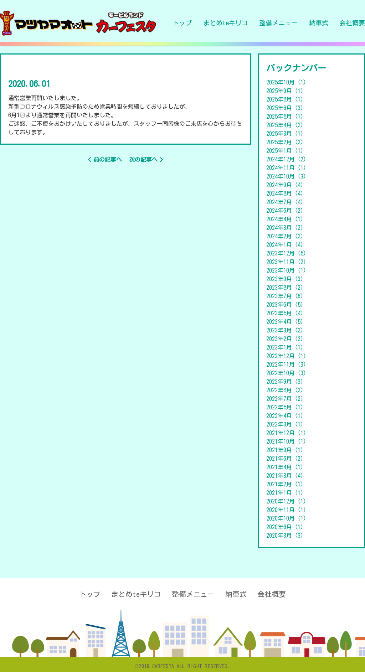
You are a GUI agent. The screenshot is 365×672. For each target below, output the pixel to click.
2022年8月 (284, 390)
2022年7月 (284, 399)
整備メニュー (278, 23)
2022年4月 (284, 416)
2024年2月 (284, 236)
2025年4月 (284, 125)
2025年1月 (284, 151)
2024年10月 (286, 176)
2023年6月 (284, 304)
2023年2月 (284, 339)
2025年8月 (284, 99)
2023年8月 (284, 287)
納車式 (318, 23)
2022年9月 (284, 381)
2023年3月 (284, 330)
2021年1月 (284, 493)
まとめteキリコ (225, 23)
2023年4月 (284, 322)
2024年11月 (286, 168)
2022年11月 (286, 364)
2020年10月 (286, 518)
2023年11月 (286, 262)
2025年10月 (286, 82)
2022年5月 (284, 407)
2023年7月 (284, 296)
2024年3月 (284, 228)
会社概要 (352, 23)
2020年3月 (284, 535)
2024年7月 (284, 202)
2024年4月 (284, 219)
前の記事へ (107, 159)
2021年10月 (286, 441)
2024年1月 (284, 245)
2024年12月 (286, 159)
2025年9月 (284, 91)
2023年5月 (284, 313)
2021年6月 (284, 458)
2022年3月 (284, 424)
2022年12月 (286, 356)
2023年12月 (286, 253)
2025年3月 (284, 133)
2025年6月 (284, 108)
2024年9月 (284, 185)
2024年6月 (284, 210)
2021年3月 (284, 476)
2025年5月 (284, 116)
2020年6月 (284, 527)
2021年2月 (284, 484)
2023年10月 (286, 270)
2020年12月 (286, 501)
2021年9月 (284, 450)
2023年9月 (284, 279)
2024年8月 (284, 193)
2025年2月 (284, 142)
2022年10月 (286, 373)
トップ (182, 23)
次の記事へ (143, 159)
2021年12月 (286, 433)
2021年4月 (284, 467)
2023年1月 (284, 347)
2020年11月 (286, 510)
